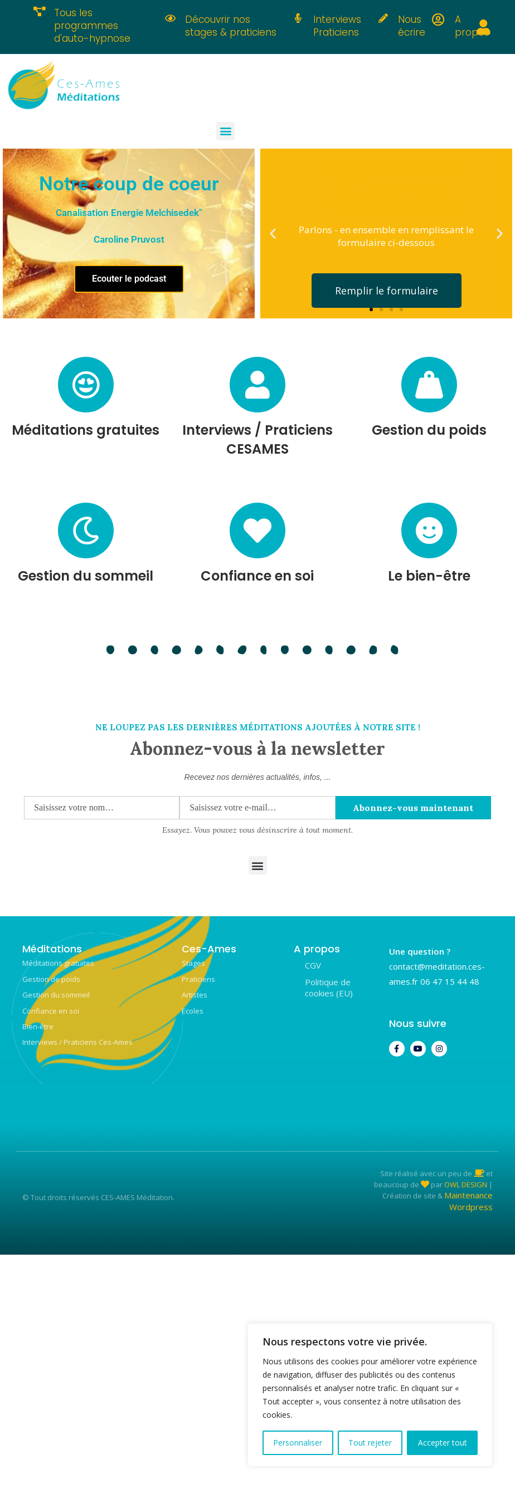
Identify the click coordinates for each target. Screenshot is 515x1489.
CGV (313, 965)
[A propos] (438, 19)
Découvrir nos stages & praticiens (230, 26)
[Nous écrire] (383, 18)
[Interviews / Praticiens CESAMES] (257, 384)
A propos (472, 26)
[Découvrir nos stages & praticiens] (170, 18)
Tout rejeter (370, 1442)
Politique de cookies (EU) (329, 987)
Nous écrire (411, 26)
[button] (225, 131)
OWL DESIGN (465, 1185)
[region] (370, 1395)
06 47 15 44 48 (449, 981)
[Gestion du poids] (429, 384)
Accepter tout (442, 1442)
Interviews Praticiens (337, 26)
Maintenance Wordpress (468, 1201)
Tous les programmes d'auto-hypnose (92, 25)
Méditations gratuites (85, 430)
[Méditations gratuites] (86, 384)
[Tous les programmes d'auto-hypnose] (39, 11)
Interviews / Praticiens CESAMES (257, 439)
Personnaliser (297, 1442)
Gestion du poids (429, 430)
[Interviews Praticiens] (298, 18)
